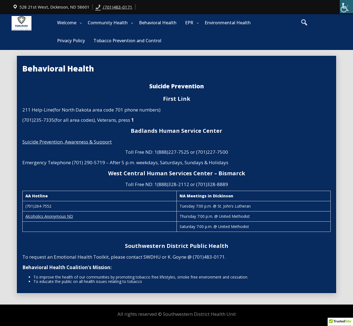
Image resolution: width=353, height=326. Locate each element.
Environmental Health (228, 23)
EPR (189, 23)
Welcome (66, 23)
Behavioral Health (157, 23)
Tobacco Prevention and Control (127, 41)
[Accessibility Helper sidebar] (346, 6)
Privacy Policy (71, 41)
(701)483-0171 (113, 7)
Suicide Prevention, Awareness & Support (67, 142)
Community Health (108, 23)
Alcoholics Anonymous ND (49, 216)
